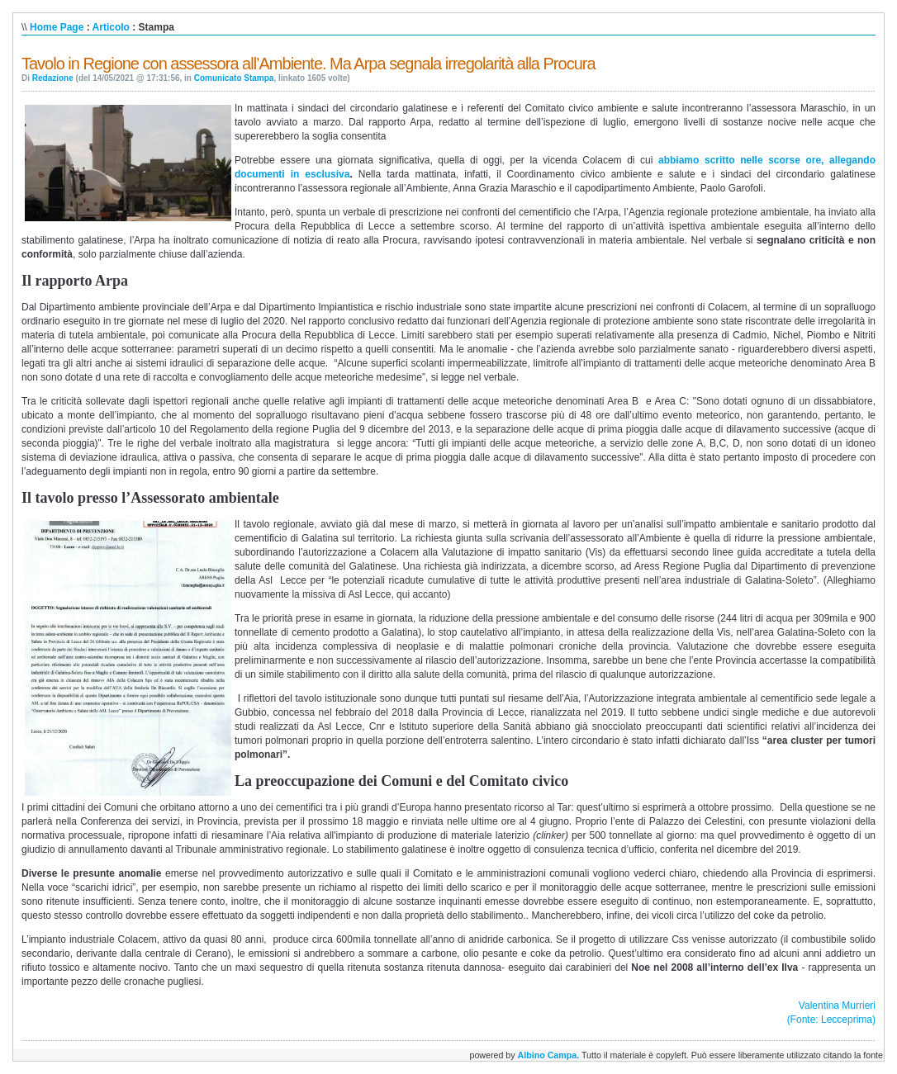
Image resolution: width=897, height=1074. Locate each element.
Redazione (53, 78)
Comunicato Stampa (234, 78)
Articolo (111, 27)
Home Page (56, 27)
